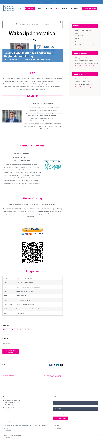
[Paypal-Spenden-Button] (32, 224)
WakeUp (92, 45)
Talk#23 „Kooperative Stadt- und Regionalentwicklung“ (52, 375)
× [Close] (61, 21)
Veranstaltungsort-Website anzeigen (85, 66)
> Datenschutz (57, 428)
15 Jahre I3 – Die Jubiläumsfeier (12, 435)
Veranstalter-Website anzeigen (84, 87)
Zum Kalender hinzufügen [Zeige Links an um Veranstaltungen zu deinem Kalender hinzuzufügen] (10, 351)
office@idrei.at (9, 410)
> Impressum (56, 425)
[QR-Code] (32, 243)
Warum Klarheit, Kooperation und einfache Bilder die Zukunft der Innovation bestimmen (25, 427)
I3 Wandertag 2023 (8, 375)
